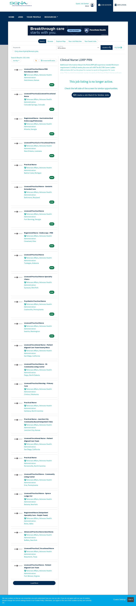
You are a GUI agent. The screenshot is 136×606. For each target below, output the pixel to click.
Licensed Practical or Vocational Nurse (39, 143)
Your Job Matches (75, 41)
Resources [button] (50, 17)
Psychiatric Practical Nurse (35, 301)
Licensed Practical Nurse (34, 211)
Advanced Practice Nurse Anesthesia (38, 532)
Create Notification (48, 61)
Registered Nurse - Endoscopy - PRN (38, 233)
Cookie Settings (119, 599)
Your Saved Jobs (90, 41)
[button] (118, 47)
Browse (50, 41)
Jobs (20, 17)
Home (11, 17)
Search (42, 41)
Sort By (15, 61)
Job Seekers (104, 5)
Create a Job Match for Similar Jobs (91, 95)
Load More (34, 583)
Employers (120, 5)
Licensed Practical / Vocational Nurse (39, 548)
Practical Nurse (30, 164)
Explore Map (61, 41)
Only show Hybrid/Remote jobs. (27, 51)
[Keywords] (34, 47)
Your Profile (34, 17)
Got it (130, 599)
